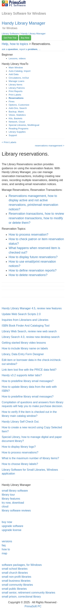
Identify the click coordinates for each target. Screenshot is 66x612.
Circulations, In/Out (19, 77)
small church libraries (15, 572)
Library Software (10, 33)
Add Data (14, 74)
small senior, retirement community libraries (28, 592)
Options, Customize (19, 105)
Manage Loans (16, 81)
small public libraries (14, 588)
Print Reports (15, 91)
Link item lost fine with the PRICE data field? (29, 369)
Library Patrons (17, 88)
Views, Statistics (17, 115)
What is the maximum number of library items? (30, 458)
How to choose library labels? (20, 463)
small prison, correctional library (21, 596)
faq (4, 545)
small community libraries (17, 584)
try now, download (13, 502)
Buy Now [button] (25, 38)
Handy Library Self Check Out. (20, 421)
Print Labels (15, 94)
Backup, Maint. (16, 111)
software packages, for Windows (22, 564)
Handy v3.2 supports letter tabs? (22, 375)
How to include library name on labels (25, 348)
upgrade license (11, 530)
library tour (8, 494)
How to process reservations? (20, 452)
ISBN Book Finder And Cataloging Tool (26, 325)
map (4, 553)
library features (11, 498)
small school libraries (15, 568)
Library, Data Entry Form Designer (23, 354)
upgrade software (12, 526)
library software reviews (16, 510)
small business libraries (16, 580)
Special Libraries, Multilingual (24, 125)
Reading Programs (18, 128)
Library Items (15, 84)
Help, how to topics (15, 44)
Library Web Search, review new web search (29, 331)
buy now (7, 522)
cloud (5, 506)
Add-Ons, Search (18, 108)
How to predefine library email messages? (27, 381)
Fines (11, 101)
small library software (15, 490)
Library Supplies (17, 132)
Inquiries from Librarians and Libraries (25, 319)
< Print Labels (9, 142)
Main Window (16, 67)
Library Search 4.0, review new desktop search (31, 336)
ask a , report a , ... (21, 49)
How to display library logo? (19, 446)
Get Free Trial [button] (10, 38)
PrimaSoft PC (33, 606)
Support (13, 135)
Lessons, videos (17, 58)
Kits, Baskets (15, 118)
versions (7, 541)
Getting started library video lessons (24, 342)
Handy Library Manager (23, 23)
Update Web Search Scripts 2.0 (21, 314)
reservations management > (49, 145)
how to (6, 549)
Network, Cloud (17, 121)
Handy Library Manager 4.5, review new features (32, 308)
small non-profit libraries (16, 576)
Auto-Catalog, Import (19, 71)
